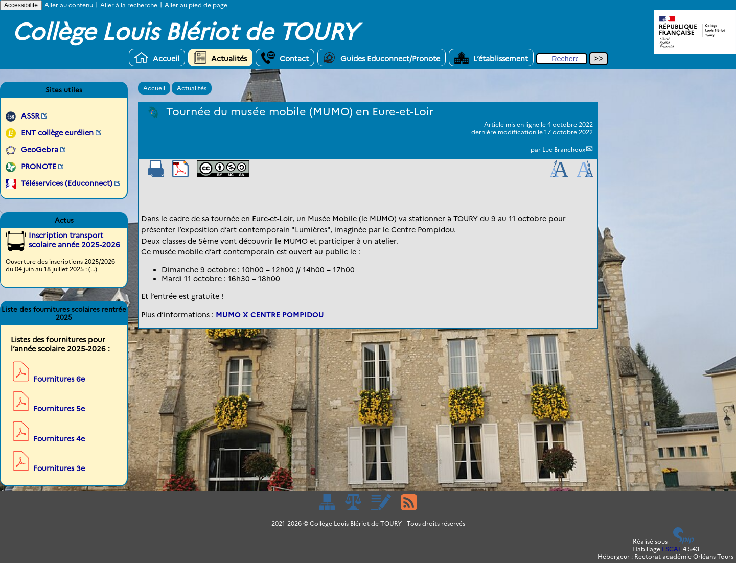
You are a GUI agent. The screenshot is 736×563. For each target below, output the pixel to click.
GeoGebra (39, 149)
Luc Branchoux (563, 149)
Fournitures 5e (59, 408)
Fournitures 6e (59, 379)
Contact (285, 57)
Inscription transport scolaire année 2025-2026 (74, 240)
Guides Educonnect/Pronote (381, 57)
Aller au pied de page (196, 5)
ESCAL (671, 549)
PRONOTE (38, 166)
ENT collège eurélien (57, 132)
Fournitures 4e (59, 438)
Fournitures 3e (59, 468)
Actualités (220, 57)
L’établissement (491, 57)
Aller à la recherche (128, 5)
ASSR (30, 116)
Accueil (156, 57)
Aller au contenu (68, 5)
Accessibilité (21, 5)
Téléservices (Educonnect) (66, 183)
